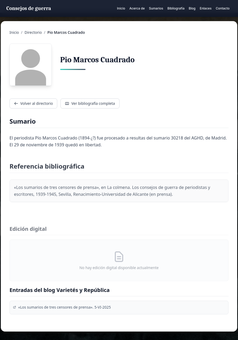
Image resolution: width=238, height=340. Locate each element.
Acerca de (137, 8)
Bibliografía (175, 8)
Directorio (33, 32)
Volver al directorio (33, 103)
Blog (192, 8)
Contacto (223, 8)
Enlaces (206, 8)
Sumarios (156, 8)
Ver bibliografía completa (90, 103)
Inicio (121, 8)
